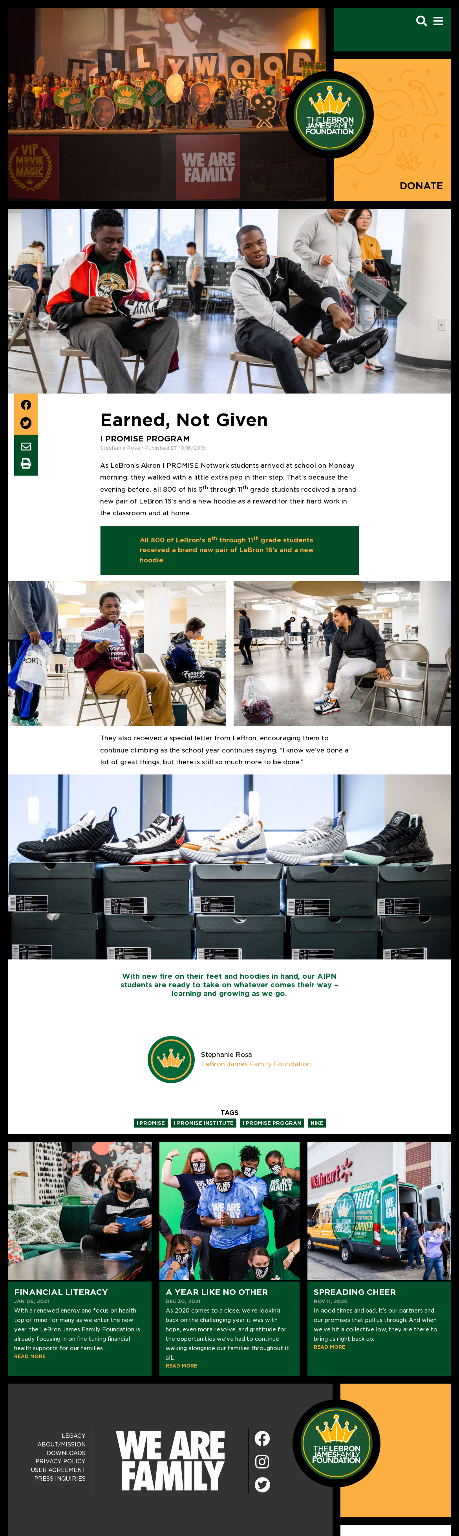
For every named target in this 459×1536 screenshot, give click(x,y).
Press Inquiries (60, 1479)
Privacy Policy (60, 1461)
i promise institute (204, 1123)
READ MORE (30, 1356)
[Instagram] (262, 1462)
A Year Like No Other (217, 1292)
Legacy (74, 1436)
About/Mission (61, 1444)
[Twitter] (262, 1484)
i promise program (272, 1123)
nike (317, 1123)
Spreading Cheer (355, 1292)
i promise (151, 1123)
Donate (421, 186)
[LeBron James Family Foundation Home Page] (336, 1443)
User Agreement (58, 1470)
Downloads (66, 1453)
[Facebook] (262, 1439)
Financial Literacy (61, 1292)
